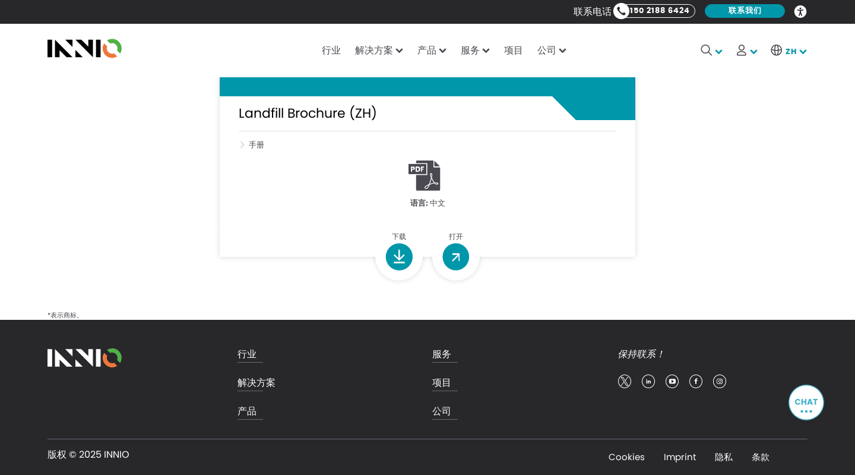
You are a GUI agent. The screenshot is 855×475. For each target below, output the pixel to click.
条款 (761, 457)
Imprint (680, 457)
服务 (470, 50)
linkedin (648, 382)
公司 (546, 50)
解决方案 (374, 50)
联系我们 (745, 11)
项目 (513, 50)
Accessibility (801, 10)
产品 (426, 50)
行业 (331, 50)
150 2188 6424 (660, 11)
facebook (696, 382)
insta (719, 382)
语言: (419, 203)
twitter (625, 382)
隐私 (724, 457)
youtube (672, 382)
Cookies (627, 457)
